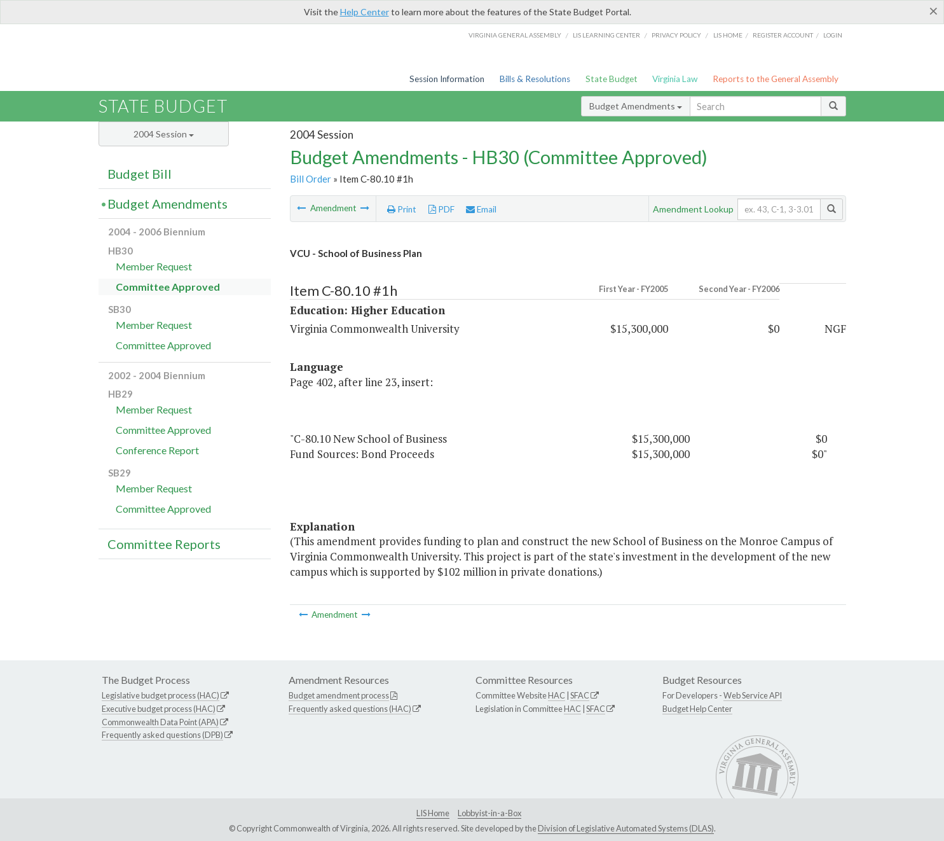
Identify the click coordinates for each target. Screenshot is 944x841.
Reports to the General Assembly (775, 79)
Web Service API (752, 695)
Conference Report (157, 450)
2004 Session (163, 134)
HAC (556, 695)
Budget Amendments (635, 106)
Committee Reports (164, 544)
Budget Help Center (697, 709)
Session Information (446, 79)
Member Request (154, 266)
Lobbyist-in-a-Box (489, 813)
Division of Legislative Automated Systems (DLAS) (626, 828)
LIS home (727, 35)
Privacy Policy (676, 35)
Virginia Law (674, 79)
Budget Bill (139, 173)
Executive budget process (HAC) (158, 709)
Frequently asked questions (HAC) (350, 709)
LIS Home (432, 813)
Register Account (783, 35)
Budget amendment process (339, 695)
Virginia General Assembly (515, 35)
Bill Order (310, 178)
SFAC (579, 695)
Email (481, 209)
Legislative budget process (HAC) (160, 695)
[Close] (933, 11)
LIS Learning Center (606, 35)
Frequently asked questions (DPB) (162, 735)
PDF (441, 209)
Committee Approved (168, 287)
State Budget (611, 79)
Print (401, 209)
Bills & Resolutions (535, 79)
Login (832, 35)
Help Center (364, 11)
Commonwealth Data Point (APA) (160, 722)
